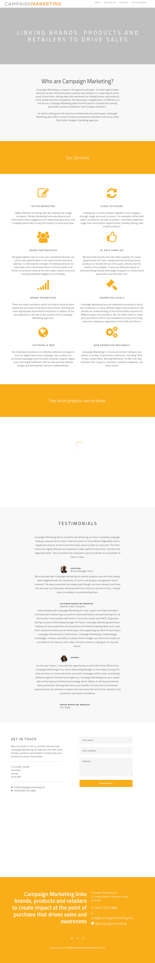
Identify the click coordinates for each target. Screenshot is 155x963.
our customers (139, 4)
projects (123, 4)
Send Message (106, 783)
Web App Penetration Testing (81, 947)
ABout (98, 4)
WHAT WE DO (110, 4)
